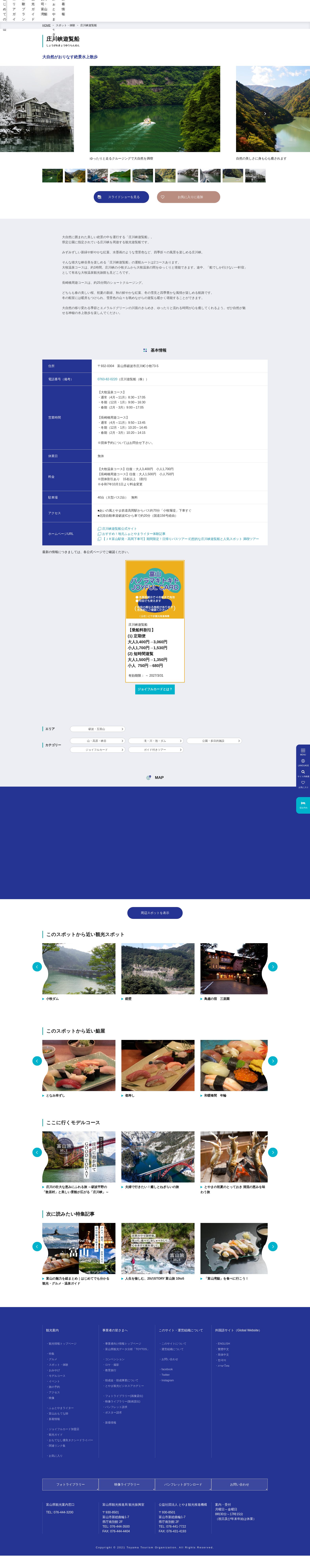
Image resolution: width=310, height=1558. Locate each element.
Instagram (168, 1382)
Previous (45, 116)
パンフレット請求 (116, 1409)
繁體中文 (223, 1351)
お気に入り (56, 1458)
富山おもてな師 (58, 1415)
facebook (167, 1371)
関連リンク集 (57, 1448)
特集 (51, 1356)
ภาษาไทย (223, 1368)
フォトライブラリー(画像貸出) (124, 1398)
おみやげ (54, 1372)
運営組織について (173, 1351)
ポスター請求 (113, 1414)
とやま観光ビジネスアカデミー (124, 1388)
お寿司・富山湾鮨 (196, 18)
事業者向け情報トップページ (123, 1346)
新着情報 (264, 18)
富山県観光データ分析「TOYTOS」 (127, 1351)
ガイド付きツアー (155, 752)
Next (265, 116)
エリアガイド (111, 18)
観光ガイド (165, 18)
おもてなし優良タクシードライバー (71, 1442)
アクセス (54, 1394)
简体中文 (223, 1357)
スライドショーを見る (124, 199)
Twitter (166, 1377)
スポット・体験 (65, 27)
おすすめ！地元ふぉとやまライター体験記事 (131, 536)
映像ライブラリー (127, 1487)
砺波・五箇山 (96, 731)
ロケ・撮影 (112, 1367)
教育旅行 (110, 1372)
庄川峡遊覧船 (88, 27)
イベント (54, 1383)
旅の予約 (54, 1389)
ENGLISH (224, 1346)
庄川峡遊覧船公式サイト (117, 531)
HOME (46, 27)
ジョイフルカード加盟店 (64, 1431)
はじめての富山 (80, 18)
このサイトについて (174, 1346)
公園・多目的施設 (213, 743)
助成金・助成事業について (121, 1382)
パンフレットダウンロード (183, 1487)
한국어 (222, 1362)
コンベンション (115, 1361)
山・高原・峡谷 (96, 743)
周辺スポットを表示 (155, 915)
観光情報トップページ (63, 1346)
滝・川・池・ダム (155, 743)
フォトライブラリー (70, 1487)
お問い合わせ (170, 1361)
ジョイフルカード (97, 752)
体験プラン (138, 18)
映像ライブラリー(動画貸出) (122, 1403)
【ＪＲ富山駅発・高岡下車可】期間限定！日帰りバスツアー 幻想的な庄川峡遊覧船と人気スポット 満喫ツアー (178, 541)
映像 (51, 1400)
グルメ (53, 1361)
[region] (188, 8)
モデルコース (57, 1378)
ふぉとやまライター (233, 18)
